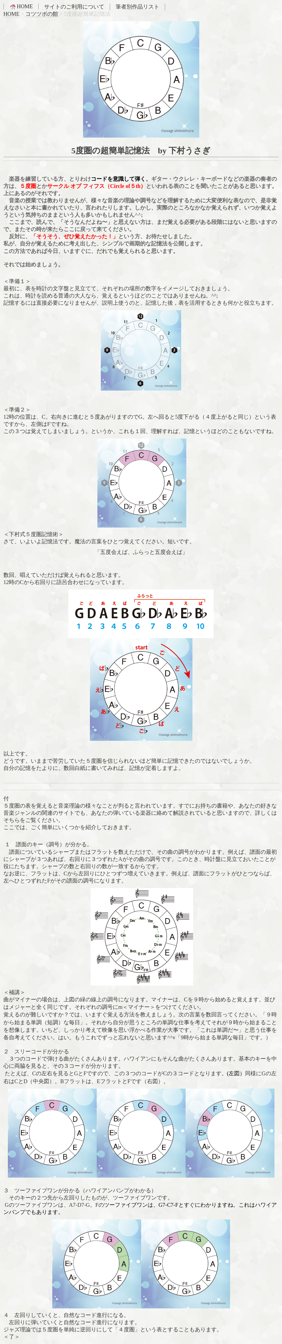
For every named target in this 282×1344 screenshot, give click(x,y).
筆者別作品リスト (137, 7)
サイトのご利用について (74, 7)
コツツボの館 (41, 14)
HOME (21, 6)
